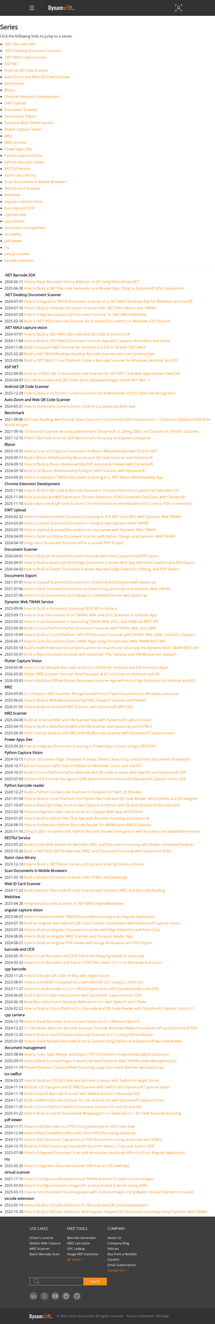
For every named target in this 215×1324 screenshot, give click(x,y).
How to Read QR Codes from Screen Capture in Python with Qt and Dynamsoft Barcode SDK (102, 805)
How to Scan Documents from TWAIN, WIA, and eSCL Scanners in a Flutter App (90, 614)
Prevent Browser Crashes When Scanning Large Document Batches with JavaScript (94, 1067)
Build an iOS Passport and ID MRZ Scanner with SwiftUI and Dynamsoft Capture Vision (97, 1087)
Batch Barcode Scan (45, 1254)
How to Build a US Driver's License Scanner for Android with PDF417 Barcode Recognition (100, 393)
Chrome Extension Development (32, 96)
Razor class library (20, 175)
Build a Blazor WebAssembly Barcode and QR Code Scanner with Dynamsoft (88, 457)
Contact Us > (117, 1270)
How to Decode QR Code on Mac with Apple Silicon (67, 975)
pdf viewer (13, 240)
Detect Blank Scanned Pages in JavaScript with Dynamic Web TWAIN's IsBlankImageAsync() (100, 1060)
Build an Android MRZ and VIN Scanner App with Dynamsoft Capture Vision (87, 719)
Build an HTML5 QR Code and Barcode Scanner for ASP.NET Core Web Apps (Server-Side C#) (102, 373)
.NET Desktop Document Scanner (33, 50)
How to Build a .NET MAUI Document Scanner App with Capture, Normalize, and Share (97, 340)
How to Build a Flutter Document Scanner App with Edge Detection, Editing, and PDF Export (101, 569)
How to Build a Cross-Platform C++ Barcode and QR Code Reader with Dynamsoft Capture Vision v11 (109, 1008)
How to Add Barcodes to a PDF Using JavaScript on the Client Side (79, 1126)
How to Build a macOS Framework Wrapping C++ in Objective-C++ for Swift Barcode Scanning (102, 1113)
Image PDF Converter (83, 1254)
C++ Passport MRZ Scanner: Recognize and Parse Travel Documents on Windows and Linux (101, 693)
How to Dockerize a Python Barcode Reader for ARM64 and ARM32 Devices (87, 824)
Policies (113, 1248)
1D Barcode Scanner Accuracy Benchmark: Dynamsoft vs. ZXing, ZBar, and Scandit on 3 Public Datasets (111, 431)
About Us (114, 1238)
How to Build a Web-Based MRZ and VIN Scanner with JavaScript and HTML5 (88, 726)
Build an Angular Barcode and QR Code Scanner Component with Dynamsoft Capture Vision (102, 923)
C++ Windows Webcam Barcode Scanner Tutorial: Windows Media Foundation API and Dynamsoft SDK (110, 1028)
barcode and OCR (19, 208)
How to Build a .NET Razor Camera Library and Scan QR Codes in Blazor (84, 864)
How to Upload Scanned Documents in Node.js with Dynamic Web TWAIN (86, 523)
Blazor (10, 89)
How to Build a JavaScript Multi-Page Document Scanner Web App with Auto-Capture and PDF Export (109, 562)
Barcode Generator (81, 1238)
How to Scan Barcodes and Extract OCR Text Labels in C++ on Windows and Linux (92, 962)
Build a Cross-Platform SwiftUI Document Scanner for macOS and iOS (82, 1106)
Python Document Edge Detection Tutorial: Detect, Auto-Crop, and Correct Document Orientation (107, 759)
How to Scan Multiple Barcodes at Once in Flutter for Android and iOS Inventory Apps (96, 667)
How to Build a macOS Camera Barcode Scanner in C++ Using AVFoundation (88, 1034)
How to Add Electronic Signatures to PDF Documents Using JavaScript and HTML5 (93, 1139)
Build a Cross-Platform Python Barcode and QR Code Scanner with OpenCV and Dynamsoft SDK (105, 772)
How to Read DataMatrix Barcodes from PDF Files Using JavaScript (80, 1132)
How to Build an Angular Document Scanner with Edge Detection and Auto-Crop (92, 929)
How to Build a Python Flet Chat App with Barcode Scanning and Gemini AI (87, 818)
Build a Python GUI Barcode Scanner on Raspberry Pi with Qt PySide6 (82, 792)
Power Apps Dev (18, 149)
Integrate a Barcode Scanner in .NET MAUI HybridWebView (73, 903)
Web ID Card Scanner (23, 188)
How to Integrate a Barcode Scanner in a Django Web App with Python (83, 811)
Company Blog (118, 1243)
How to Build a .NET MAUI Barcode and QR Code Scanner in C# (77, 334)
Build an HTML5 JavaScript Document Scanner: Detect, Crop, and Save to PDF (89, 1146)
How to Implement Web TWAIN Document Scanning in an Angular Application (89, 916)
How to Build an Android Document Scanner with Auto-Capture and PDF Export (91, 555)
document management (25, 227)
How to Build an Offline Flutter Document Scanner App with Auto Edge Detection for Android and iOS (109, 680)
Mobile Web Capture (45, 1243)
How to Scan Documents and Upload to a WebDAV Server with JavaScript (86, 595)
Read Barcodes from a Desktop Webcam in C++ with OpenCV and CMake (85, 1001)
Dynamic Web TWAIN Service (29, 122)
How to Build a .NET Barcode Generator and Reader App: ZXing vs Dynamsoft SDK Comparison (104, 288)
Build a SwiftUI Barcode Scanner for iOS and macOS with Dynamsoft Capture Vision (94, 1100)
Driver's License (41, 1238)
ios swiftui (13, 234)
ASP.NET (12, 63)
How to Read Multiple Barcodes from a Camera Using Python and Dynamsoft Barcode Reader (103, 1041)
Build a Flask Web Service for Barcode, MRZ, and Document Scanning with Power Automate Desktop (108, 844)
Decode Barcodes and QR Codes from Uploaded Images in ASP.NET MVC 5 (87, 380)
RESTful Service (17, 168)
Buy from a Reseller (122, 1254)
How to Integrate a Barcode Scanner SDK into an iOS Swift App (77, 1165)
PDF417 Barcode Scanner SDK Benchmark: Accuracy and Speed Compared (87, 437)
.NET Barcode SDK (20, 44)
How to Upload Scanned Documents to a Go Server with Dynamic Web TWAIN (90, 529)
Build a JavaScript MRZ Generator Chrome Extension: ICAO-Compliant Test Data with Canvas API (105, 496)
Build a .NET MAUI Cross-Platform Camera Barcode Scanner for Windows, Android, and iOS (101, 360)
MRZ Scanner (16, 142)
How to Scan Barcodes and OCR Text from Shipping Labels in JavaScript (84, 955)
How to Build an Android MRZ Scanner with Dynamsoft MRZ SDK (78, 706)
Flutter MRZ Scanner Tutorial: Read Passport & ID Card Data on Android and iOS (92, 673)
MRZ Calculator (78, 1243)
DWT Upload (15, 103)
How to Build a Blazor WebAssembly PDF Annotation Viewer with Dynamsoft (88, 464)
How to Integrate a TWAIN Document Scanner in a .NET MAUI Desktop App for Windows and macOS (108, 301)
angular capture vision (24, 201)
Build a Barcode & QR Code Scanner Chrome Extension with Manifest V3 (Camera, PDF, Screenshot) (108, 503)
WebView (12, 194)
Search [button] (95, 1281)
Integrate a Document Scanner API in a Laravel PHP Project (74, 542)
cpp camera (15, 221)
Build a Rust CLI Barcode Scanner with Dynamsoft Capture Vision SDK (83, 995)
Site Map (162, 1316)
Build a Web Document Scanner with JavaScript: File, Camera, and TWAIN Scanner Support (100, 654)
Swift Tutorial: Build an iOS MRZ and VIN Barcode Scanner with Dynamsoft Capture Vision (99, 733)
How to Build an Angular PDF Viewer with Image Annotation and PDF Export (88, 942)
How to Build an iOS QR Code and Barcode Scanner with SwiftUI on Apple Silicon (91, 1080)
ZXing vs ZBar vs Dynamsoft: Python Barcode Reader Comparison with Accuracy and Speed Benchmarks (112, 831)
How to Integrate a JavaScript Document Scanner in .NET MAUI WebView (85, 314)
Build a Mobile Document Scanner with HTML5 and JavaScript (76, 877)
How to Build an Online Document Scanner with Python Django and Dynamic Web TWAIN (99, 536)
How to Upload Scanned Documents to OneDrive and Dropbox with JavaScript (90, 582)
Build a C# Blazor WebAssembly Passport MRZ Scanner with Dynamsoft (84, 470)
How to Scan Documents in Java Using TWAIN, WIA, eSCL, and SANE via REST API (91, 621)
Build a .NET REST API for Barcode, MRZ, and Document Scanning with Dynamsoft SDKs (97, 851)
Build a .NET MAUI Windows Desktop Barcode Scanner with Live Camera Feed (89, 353)
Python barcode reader (24, 162)
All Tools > (74, 1259)
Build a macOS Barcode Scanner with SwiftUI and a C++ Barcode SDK (82, 1093)
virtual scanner (17, 253)
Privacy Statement (139, 1316)
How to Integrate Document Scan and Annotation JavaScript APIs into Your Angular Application (104, 1152)
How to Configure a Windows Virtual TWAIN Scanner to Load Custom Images (89, 1178)
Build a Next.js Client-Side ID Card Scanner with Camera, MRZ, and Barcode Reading (94, 890)
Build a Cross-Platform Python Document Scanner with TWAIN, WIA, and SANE (90, 628)
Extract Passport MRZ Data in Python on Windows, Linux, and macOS (82, 765)
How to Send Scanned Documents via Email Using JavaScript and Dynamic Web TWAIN (97, 588)
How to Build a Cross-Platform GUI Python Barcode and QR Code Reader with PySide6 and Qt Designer (111, 798)
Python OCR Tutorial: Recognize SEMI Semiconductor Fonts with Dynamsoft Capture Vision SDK (105, 778)
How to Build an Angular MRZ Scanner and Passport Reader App (78, 936)
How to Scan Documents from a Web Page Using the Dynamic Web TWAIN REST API (94, 641)
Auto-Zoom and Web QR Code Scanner (37, 76)
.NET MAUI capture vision (26, 57)
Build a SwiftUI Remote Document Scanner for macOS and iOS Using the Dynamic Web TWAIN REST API (111, 647)
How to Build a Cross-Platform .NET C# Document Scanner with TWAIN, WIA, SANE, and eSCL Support (109, 634)
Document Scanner (21, 109)
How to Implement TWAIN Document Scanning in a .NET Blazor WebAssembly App (93, 477)
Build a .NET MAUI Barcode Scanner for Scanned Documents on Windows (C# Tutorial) (97, 321)
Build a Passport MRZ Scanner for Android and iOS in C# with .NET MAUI (85, 347)
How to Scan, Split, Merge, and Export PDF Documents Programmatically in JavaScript (96, 1054)
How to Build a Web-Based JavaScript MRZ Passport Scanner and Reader (85, 700)
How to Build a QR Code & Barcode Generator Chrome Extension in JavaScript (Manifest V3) (101, 490)
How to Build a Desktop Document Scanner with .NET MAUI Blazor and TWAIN (90, 307)
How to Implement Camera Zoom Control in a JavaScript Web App (79, 406)
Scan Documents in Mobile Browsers (36, 181)
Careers (113, 1259)
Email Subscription (122, 1265)
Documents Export (21, 116)
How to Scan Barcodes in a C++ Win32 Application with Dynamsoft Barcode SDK (91, 988)
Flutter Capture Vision (23, 129)
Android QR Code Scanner (27, 70)
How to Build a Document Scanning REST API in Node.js (70, 608)
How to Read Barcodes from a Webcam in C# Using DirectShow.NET (81, 281)
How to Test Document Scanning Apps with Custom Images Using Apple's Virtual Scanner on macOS (109, 1191)
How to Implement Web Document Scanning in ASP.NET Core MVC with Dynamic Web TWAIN (102, 516)
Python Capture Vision (24, 155)
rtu (7, 247)
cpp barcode (15, 214)
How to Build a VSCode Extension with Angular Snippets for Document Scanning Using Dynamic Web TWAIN (115, 1211)
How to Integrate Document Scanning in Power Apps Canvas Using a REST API (90, 746)
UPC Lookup (76, 1248)
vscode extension (19, 260)
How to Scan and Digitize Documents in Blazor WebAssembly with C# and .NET (90, 451)
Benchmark (14, 83)
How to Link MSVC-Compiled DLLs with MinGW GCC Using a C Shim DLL (84, 982)
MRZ (8, 135)
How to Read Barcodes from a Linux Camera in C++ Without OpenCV (82, 1021)
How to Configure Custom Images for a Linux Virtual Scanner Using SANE (85, 1185)
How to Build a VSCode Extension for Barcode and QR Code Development (86, 1205)
